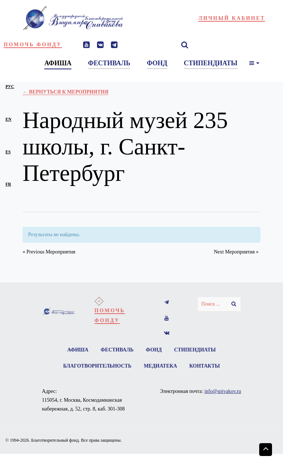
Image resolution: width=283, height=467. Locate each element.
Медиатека (160, 366)
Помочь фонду (33, 44)
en (8, 119)
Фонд (154, 350)
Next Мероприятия (236, 252)
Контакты (204, 366)
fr (8, 184)
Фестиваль (117, 350)
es (8, 152)
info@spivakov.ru (222, 391)
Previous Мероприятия (49, 252)
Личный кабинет (231, 18)
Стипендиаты (195, 350)
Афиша (78, 350)
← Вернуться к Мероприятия (65, 92)
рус (9, 86)
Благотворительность (97, 366)
